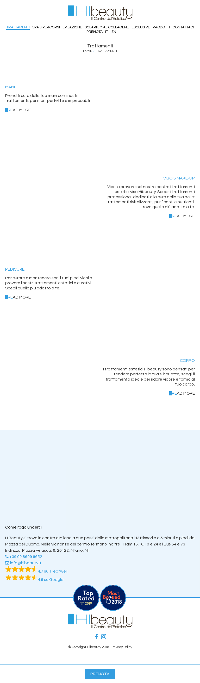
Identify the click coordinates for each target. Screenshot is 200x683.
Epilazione (72, 27)
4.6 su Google (34, 580)
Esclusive (141, 27)
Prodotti (161, 27)
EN (113, 32)
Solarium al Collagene (107, 27)
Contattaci (183, 27)
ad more (19, 110)
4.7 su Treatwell (36, 571)
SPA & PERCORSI (46, 27)
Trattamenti (18, 27)
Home (87, 51)
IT (106, 32)
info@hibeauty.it (23, 563)
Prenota (94, 32)
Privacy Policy (121, 647)
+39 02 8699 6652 (23, 557)
